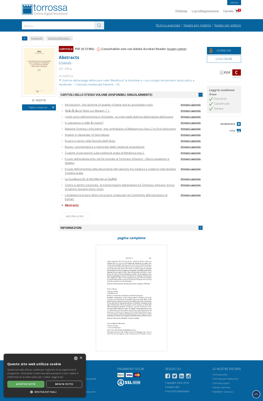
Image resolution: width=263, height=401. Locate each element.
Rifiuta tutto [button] (64, 384)
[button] (230, 124)
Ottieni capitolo (191, 104)
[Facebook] (168, 376)
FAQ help (181, 11)
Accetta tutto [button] (25, 384)
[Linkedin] (181, 376)
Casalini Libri (172, 387)
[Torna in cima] (256, 394)
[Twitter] (174, 376)
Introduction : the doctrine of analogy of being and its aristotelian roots (109, 104)
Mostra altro (75, 216)
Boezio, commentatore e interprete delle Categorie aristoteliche (104, 147)
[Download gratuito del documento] (224, 50)
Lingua (234, 2)
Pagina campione (41, 107)
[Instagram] (188, 376)
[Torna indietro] (24, 38)
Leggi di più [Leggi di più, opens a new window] (57, 377)
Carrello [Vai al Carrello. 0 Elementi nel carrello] (231, 11)
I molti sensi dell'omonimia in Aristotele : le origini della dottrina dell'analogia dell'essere (119, 116)
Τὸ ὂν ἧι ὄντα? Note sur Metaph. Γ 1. (87, 110)
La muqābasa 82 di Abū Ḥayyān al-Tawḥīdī (91, 179)
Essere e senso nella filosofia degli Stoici (90, 141)
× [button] (80, 358)
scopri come (176, 49)
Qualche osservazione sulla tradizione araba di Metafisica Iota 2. (105, 153)
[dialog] (45, 375)
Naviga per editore (227, 25)
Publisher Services (222, 391)
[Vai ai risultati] (99, 25)
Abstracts (69, 57)
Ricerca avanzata (168, 25)
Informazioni (71, 228)
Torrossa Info (220, 374)
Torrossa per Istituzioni (225, 378)
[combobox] (63, 25)
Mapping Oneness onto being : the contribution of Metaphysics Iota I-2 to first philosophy (120, 129)
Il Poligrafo (65, 62)
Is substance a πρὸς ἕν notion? (84, 122)
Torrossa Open (221, 383)
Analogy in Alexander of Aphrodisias (87, 135)
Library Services (221, 387)
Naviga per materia (197, 25)
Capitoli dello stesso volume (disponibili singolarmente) (106, 95)
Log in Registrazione (205, 11)
